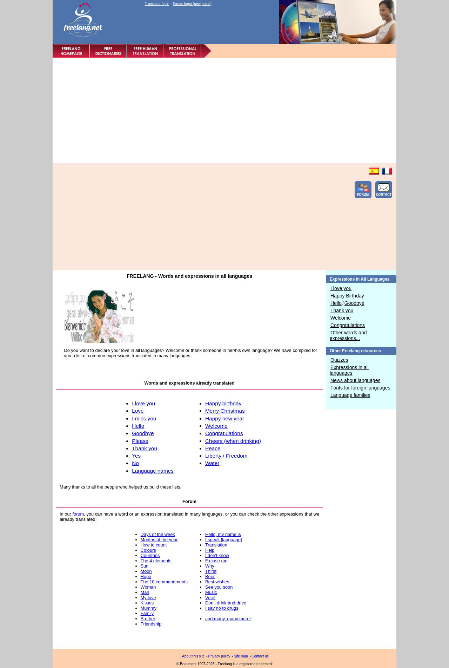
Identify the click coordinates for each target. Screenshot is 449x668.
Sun (145, 566)
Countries (150, 555)
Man (145, 592)
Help (209, 550)
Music (211, 592)
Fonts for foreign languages (360, 388)
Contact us (260, 656)
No (135, 463)
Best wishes (217, 581)
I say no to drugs (222, 608)
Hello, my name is (223, 534)
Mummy (149, 608)
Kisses (147, 602)
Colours (148, 550)
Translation (216, 545)
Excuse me (216, 560)
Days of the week (158, 534)
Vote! (210, 597)
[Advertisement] (224, 110)
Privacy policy (219, 656)
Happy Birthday (347, 296)
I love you (340, 288)
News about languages (355, 380)
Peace (213, 448)
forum (78, 514)
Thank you (341, 310)
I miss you (144, 418)
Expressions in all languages (349, 370)
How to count (154, 545)
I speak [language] (223, 539)
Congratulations (347, 325)
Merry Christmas (225, 411)
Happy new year (224, 418)
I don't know (217, 555)
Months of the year (159, 539)
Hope (146, 576)
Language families (350, 395)
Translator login (157, 4)
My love (148, 597)
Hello (336, 303)
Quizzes (339, 360)
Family (147, 613)
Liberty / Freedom (226, 456)
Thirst (210, 571)
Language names (153, 471)
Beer (210, 576)
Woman (148, 587)
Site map (241, 656)
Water (212, 463)
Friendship (151, 624)
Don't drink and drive (225, 602)
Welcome (340, 318)
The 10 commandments (164, 581)
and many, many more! (228, 618)
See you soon (219, 587)
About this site (193, 656)
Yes (136, 456)
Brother (148, 618)
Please (140, 441)
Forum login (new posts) (192, 4)
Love (137, 411)
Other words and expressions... (348, 335)
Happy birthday (223, 403)
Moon (146, 571)
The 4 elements (156, 560)
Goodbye (354, 303)
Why (209, 566)
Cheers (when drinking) (233, 441)
